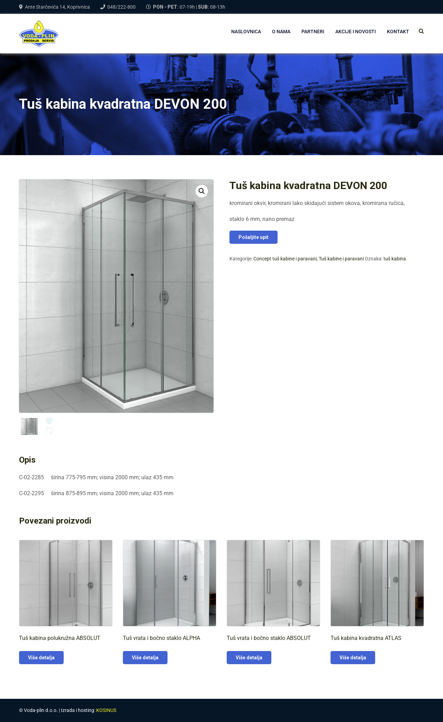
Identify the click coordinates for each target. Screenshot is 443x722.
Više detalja (41, 657)
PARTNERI (312, 31)
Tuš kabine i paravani (341, 258)
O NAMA (281, 31)
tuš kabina (394, 258)
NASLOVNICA (246, 31)
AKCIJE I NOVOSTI (355, 31)
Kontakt (398, 31)
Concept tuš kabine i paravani (285, 258)
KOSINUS (106, 710)
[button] (202, 191)
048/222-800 (121, 7)
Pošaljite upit (253, 237)
